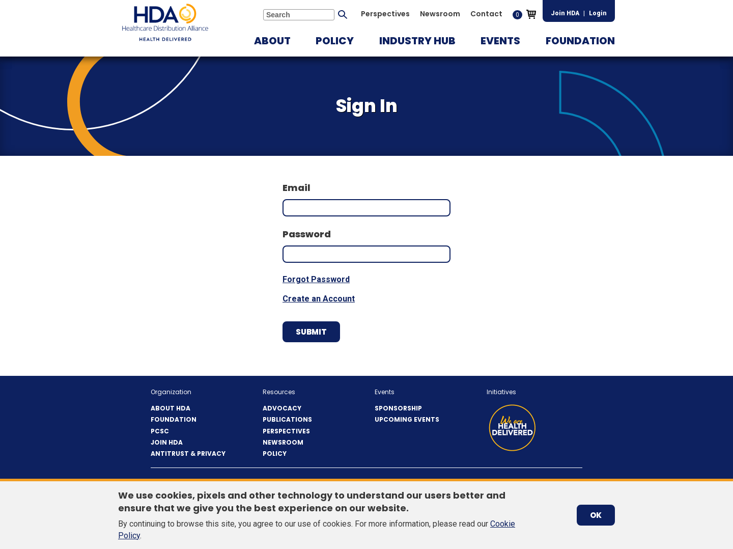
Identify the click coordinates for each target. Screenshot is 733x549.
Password (307, 234)
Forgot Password (316, 279)
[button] (272, 40)
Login (598, 13)
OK (596, 515)
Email (297, 187)
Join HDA (565, 13)
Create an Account (319, 299)
